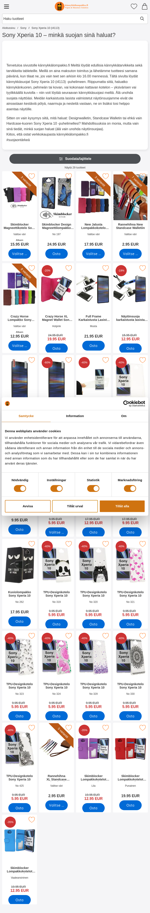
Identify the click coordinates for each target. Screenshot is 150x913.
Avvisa (28, 506)
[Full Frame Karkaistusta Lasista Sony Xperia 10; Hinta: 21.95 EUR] (93, 302)
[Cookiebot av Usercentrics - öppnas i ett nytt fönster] (126, 403)
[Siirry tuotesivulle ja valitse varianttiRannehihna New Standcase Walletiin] (130, 254)
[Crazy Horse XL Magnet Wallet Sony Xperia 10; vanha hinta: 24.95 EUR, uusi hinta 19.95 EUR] (57, 304)
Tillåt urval (75, 506)
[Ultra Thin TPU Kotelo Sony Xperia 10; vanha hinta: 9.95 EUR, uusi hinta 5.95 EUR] (93, 395)
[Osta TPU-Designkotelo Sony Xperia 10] (56, 624)
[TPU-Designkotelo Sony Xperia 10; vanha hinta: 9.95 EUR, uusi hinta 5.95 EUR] (57, 579)
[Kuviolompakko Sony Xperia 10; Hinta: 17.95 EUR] (20, 578)
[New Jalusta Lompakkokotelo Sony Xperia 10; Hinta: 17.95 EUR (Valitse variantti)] (93, 210)
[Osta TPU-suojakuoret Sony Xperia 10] (19, 529)
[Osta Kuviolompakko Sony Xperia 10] (93, 532)
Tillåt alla (122, 506)
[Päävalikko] (6, 6)
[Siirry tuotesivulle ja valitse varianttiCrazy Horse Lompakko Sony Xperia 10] (19, 346)
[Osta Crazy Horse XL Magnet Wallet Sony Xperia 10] (56, 348)
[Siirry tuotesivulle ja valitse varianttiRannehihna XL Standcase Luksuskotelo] (56, 805)
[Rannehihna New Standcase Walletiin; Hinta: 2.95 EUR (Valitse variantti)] (130, 210)
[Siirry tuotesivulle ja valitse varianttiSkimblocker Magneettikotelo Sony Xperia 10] (19, 254)
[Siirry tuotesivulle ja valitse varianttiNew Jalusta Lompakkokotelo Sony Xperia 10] (93, 254)
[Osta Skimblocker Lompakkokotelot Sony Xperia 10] (93, 808)
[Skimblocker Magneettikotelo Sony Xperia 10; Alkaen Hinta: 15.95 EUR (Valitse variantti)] (20, 210)
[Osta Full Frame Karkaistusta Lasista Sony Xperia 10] (93, 346)
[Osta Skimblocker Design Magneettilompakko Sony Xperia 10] (56, 254)
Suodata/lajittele (75, 159)
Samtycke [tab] (26, 416)
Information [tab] (75, 416)
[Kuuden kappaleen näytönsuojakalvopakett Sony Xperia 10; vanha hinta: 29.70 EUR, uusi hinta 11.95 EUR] (57, 395)
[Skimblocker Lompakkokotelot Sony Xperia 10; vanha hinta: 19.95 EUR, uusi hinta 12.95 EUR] (93, 763)
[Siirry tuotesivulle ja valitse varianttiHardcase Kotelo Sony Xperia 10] (56, 532)
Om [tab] (123, 416)
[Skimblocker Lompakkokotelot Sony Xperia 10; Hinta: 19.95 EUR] (130, 761)
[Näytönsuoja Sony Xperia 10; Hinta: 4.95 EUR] (20, 394)
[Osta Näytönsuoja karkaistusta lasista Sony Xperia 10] (130, 348)
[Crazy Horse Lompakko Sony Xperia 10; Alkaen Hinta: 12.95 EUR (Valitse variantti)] (20, 302)
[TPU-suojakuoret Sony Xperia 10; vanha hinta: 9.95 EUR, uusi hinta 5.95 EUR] (130, 395)
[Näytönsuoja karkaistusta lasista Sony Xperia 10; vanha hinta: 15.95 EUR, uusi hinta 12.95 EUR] (130, 304)
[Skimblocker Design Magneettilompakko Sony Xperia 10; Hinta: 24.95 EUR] (57, 210)
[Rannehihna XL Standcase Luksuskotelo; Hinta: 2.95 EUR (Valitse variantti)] (57, 761)
